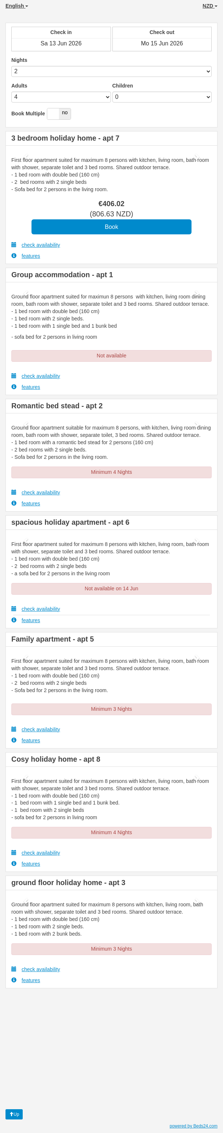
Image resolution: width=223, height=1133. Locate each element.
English (16, 6)
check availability (35, 245)
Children (122, 86)
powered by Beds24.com (194, 1126)
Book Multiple (28, 113)
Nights (19, 60)
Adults (19, 86)
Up (14, 1114)
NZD (210, 6)
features (25, 256)
